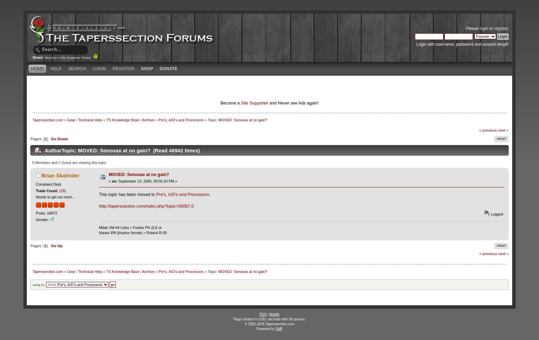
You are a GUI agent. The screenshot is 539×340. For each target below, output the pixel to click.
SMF (279, 329)
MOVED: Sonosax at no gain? (139, 174)
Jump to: (38, 285)
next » (503, 130)
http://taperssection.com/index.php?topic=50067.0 (146, 206)
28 (62, 191)
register (500, 28)
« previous (488, 130)
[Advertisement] (188, 87)
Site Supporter (254, 103)
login (484, 28)
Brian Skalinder (60, 175)
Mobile (274, 314)
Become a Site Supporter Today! (71, 57)
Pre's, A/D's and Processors (182, 194)
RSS (263, 314)
